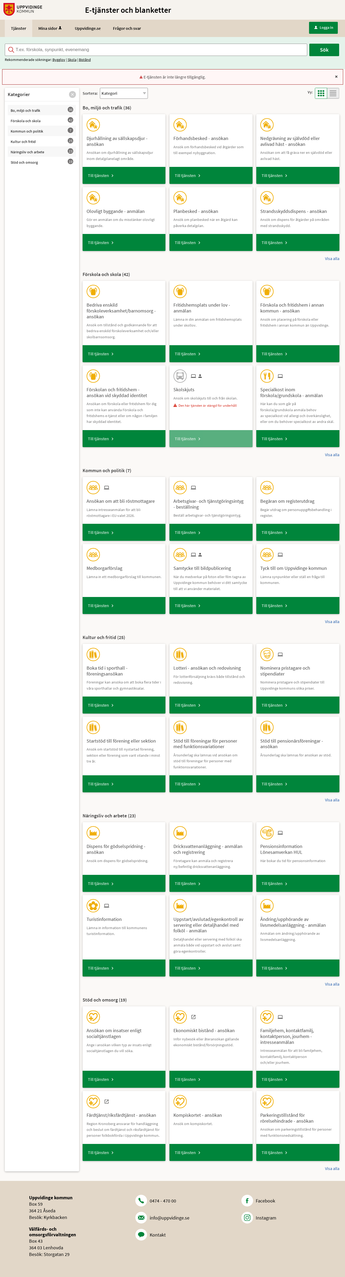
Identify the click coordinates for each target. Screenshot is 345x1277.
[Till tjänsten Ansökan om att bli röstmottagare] (123, 499)
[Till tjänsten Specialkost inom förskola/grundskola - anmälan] (297, 390)
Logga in (323, 27)
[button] (72, 94)
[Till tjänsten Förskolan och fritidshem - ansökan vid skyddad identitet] (124, 390)
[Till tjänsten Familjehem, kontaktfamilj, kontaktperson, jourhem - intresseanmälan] (297, 1034)
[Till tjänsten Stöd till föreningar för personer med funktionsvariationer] (210, 741)
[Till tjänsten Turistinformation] (106, 917)
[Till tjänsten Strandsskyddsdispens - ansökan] (295, 209)
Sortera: (90, 93)
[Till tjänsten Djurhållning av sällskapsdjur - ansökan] (124, 139)
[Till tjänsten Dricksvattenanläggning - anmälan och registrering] (210, 847)
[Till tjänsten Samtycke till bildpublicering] (204, 566)
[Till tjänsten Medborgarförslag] (106, 566)
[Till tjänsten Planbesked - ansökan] (197, 209)
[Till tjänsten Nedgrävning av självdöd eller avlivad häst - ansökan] (297, 139)
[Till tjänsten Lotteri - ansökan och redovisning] (209, 666)
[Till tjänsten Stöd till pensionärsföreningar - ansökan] (297, 741)
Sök (324, 49)
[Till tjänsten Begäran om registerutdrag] (289, 499)
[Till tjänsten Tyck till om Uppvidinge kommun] (295, 566)
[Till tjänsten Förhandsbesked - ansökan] (202, 136)
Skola (72, 59)
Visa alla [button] (332, 258)
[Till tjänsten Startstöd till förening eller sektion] (123, 739)
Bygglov (58, 59)
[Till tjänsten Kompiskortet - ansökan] (199, 1113)
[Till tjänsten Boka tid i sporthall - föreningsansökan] (124, 669)
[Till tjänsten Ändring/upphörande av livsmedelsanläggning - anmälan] (297, 920)
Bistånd (85, 59)
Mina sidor (50, 28)
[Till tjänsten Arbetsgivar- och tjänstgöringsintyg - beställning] (210, 502)
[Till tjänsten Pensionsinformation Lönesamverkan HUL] (297, 847)
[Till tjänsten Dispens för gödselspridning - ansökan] (124, 847)
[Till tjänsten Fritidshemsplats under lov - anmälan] (210, 306)
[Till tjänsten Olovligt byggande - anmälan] (118, 209)
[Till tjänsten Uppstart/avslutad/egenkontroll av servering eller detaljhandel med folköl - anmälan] (210, 923)
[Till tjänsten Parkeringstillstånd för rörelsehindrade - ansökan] (297, 1116)
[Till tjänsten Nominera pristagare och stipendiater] (297, 669)
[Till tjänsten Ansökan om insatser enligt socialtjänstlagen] (124, 1031)
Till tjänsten (98, 175)
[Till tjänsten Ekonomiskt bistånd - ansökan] (206, 1028)
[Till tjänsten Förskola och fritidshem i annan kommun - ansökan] (297, 306)
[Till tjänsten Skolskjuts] (185, 388)
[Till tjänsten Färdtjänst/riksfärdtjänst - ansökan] (123, 1113)
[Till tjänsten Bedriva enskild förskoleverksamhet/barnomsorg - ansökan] (124, 308)
